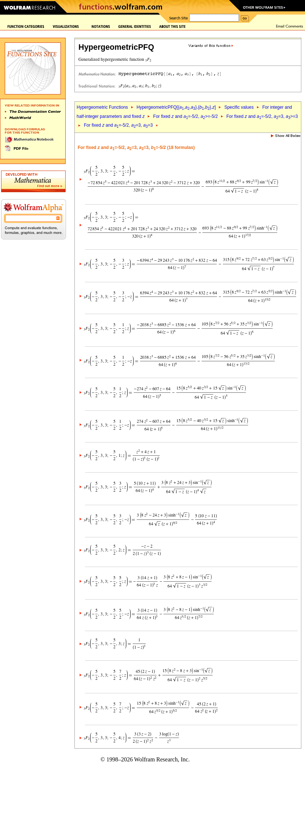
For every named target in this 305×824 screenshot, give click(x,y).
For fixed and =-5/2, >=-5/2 (185, 116)
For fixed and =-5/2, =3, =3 (118, 125)
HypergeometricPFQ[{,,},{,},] (176, 107)
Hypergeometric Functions (102, 107)
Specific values (239, 107)
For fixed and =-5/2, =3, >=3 (262, 116)
